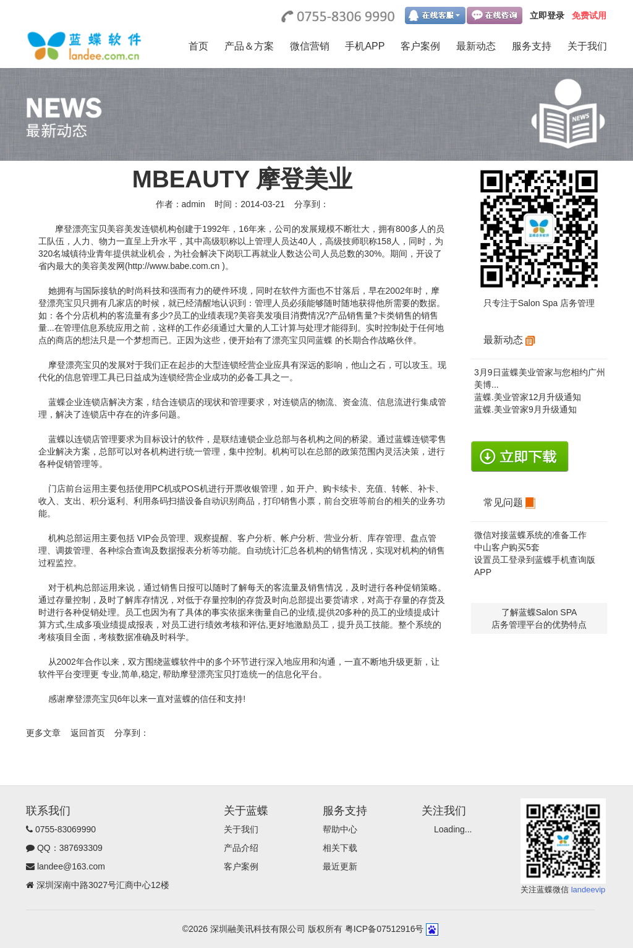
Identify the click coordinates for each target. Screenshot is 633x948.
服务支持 (531, 46)
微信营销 (309, 46)
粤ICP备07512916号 (384, 929)
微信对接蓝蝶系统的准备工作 (530, 535)
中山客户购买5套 (507, 547)
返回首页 (87, 733)
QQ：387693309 (70, 848)
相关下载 (340, 848)
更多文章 (43, 733)
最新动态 (476, 46)
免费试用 (589, 15)
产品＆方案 (249, 46)
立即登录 (547, 15)
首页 (198, 46)
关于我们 (587, 46)
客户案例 (420, 46)
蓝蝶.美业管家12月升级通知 (527, 397)
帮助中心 (340, 829)
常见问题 (509, 502)
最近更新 (340, 866)
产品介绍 (241, 848)
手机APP (364, 46)
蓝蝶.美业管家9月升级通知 (525, 409)
